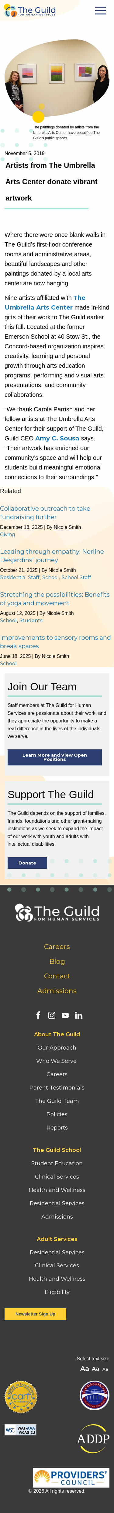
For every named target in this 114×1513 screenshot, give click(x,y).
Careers (57, 947)
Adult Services (57, 1239)
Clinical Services (57, 1176)
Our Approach (57, 1047)
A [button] (105, 1369)
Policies (57, 1114)
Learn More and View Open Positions (54, 757)
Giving (7, 534)
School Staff (76, 577)
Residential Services (57, 1203)
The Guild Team (57, 1101)
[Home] (29, 9)
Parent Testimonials (57, 1087)
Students (30, 620)
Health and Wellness (57, 1190)
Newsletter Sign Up (35, 1314)
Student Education (57, 1163)
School (50, 577)
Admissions (57, 991)
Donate (27, 863)
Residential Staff (20, 577)
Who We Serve (57, 1061)
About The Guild (57, 1034)
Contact (57, 976)
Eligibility (57, 1292)
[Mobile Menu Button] (101, 10)
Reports (57, 1127)
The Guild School (57, 1150)
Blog (57, 961)
